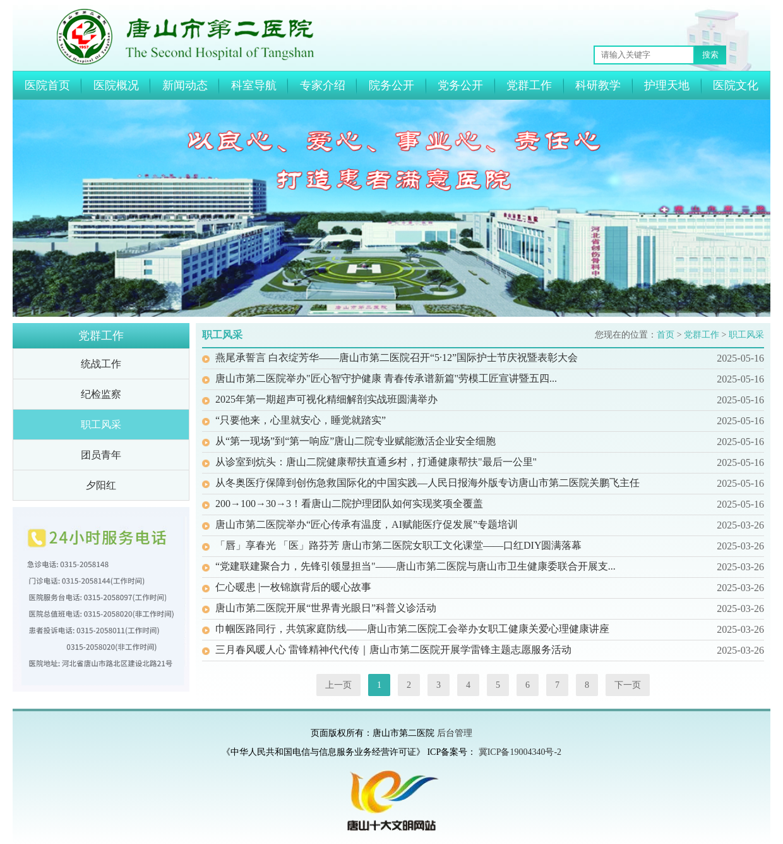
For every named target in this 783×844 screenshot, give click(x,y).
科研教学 (598, 85)
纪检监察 (101, 394)
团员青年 (101, 455)
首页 (665, 334)
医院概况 (116, 85)
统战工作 (101, 363)
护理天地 (667, 85)
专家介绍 (322, 85)
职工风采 (101, 424)
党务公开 (460, 85)
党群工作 (529, 85)
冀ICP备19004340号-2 (520, 752)
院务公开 (391, 85)
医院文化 (735, 85)
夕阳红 (101, 485)
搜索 (710, 54)
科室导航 (254, 85)
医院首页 (47, 85)
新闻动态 (185, 85)
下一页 (627, 685)
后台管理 (454, 733)
